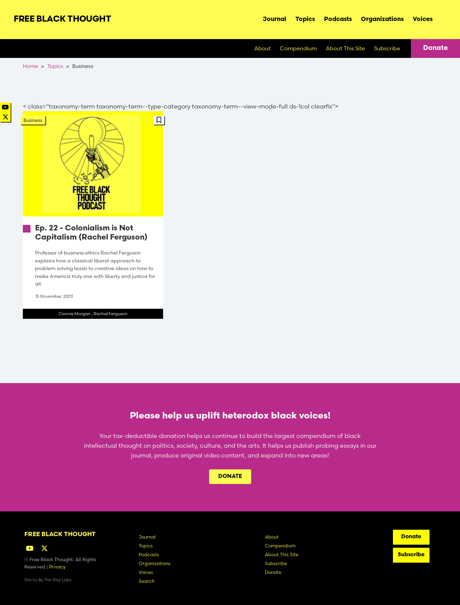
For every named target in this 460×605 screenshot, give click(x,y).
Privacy (57, 567)
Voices (423, 19)
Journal (274, 19)
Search (441, 18)
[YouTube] (5, 107)
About (262, 48)
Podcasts (338, 19)
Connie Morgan (75, 313)
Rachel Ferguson (110, 313)
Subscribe (387, 48)
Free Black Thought (62, 19)
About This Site (345, 48)
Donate (435, 48)
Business (32, 120)
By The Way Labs (54, 579)
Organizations (382, 19)
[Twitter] (5, 117)
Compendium (298, 48)
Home (30, 66)
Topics (305, 19)
